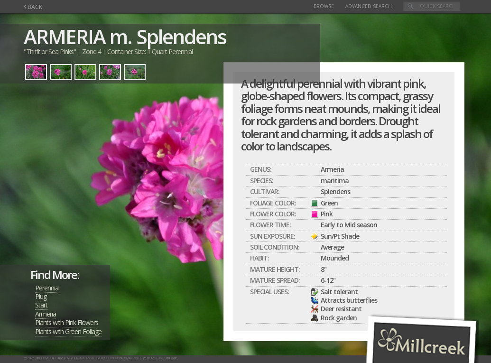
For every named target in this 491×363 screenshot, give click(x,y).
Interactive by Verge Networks (148, 358)
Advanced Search (368, 6)
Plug (40, 296)
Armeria (45, 313)
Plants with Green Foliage (68, 331)
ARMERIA (64, 36)
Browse (324, 6)
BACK (33, 7)
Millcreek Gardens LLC (57, 358)
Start (41, 304)
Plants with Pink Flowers (66, 322)
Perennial (47, 287)
